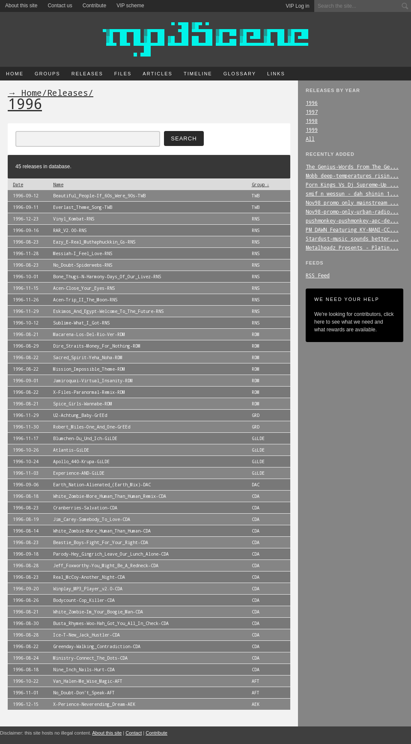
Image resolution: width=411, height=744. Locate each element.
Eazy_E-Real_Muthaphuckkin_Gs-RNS (94, 242)
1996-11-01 (26, 693)
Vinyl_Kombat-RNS (73, 219)
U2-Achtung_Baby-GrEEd (80, 415)
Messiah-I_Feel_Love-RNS (82, 253)
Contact (133, 732)
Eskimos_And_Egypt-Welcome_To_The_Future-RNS (108, 311)
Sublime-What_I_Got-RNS (81, 323)
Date (18, 184)
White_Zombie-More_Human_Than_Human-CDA (102, 531)
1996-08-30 (26, 623)
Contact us (60, 6)
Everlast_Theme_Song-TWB (82, 207)
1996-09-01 (26, 381)
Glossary (239, 73)
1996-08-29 (26, 346)
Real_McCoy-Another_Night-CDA (89, 577)
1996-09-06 (26, 485)
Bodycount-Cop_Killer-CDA (84, 600)
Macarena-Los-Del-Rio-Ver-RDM (89, 334)
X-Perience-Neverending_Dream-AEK (94, 704)
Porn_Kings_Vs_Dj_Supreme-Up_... (352, 184)
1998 (312, 120)
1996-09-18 (26, 554)
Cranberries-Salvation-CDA (85, 508)
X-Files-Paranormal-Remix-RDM (89, 392)
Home (15, 73)
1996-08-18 (26, 496)
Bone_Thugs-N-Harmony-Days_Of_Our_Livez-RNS (107, 277)
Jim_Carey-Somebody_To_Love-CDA (91, 519)
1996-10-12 (26, 323)
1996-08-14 (26, 531)
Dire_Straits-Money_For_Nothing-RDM (96, 346)
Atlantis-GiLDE (71, 450)
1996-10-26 (26, 450)
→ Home (25, 92)
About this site (21, 6)
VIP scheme (130, 6)
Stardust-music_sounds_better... (352, 238)
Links (276, 73)
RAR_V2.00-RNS (69, 230)
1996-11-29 (26, 311)
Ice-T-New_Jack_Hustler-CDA (86, 635)
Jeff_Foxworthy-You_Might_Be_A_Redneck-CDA (105, 565)
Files (123, 73)
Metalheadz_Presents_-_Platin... (352, 247)
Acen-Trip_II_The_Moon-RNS (85, 300)
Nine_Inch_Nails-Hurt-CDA (84, 670)
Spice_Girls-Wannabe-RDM (82, 404)
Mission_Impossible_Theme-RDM (89, 369)
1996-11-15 (26, 288)
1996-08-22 (26, 357)
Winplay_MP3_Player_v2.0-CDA (87, 589)
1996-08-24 (26, 658)
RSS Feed (318, 275)
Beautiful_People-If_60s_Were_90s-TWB (99, 196)
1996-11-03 (26, 473)
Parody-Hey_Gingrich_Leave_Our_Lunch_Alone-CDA (111, 554)
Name (58, 184)
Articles (158, 73)
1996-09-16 (26, 230)
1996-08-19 (26, 519)
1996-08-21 (26, 334)
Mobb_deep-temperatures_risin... (352, 175)
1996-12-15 (26, 704)
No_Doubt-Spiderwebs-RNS (82, 265)
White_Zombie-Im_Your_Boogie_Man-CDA (98, 612)
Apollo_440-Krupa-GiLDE (81, 461)
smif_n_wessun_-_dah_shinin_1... (352, 193)
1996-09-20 (26, 589)
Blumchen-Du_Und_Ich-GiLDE (85, 438)
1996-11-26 (26, 300)
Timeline (198, 73)
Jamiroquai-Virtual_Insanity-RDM (93, 381)
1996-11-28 (26, 253)
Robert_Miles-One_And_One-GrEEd (91, 427)
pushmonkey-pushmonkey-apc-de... (352, 220)
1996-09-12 (26, 196)
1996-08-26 (26, 600)
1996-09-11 (26, 207)
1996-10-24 (26, 461)
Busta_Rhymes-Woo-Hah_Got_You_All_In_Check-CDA (111, 623)
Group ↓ (260, 184)
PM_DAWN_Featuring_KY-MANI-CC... (352, 229)
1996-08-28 (26, 565)
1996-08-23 (26, 242)
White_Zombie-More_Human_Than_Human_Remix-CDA (109, 496)
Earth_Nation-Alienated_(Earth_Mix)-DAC (102, 485)
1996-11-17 (26, 438)
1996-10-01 (26, 277)
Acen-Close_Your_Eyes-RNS (84, 288)
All (310, 138)
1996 (312, 102)
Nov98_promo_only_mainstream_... (352, 202)
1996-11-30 (26, 427)
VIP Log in (298, 6)
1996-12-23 (26, 219)
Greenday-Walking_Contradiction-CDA (96, 646)
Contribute (94, 6)
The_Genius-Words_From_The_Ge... (352, 166)
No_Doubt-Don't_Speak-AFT (84, 693)
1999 (312, 129)
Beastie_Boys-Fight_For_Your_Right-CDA (100, 542)
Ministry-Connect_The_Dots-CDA (90, 658)
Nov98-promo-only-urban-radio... (352, 211)
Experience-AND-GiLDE (78, 473)
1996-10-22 (26, 681)
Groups (47, 73)
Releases (87, 73)
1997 (312, 111)
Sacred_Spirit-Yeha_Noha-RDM (87, 357)
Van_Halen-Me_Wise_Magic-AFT (87, 681)
